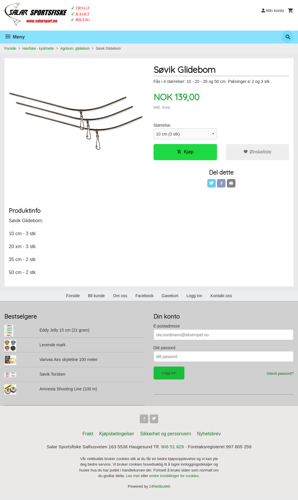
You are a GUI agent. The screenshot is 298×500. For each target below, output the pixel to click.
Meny (14, 36)
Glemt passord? (280, 374)
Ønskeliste (257, 152)
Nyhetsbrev (209, 435)
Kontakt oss (221, 297)
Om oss (120, 297)
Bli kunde (96, 297)
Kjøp (185, 152)
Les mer (133, 478)
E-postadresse (167, 327)
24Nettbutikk (159, 488)
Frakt (88, 435)
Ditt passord (165, 349)
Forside (10, 48)
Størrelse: (162, 125)
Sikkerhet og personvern (165, 435)
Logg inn (194, 297)
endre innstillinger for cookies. (174, 478)
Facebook (144, 297)
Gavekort (170, 297)
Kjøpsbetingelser (116, 435)
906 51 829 (173, 448)
